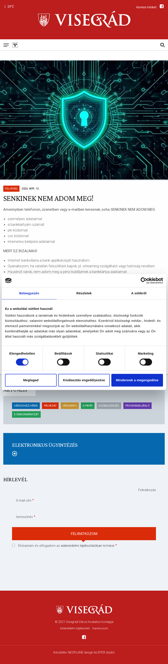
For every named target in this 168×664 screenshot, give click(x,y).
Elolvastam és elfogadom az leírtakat (66, 546)
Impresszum (100, 628)
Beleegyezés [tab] (29, 293)
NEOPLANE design (80, 652)
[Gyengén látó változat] (15, 44)
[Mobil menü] (6, 44)
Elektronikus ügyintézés (44, 445)
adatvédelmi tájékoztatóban (81, 546)
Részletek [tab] (84, 293)
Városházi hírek (26, 405)
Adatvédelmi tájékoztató (75, 628)
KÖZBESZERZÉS (109, 405)
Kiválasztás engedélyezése (84, 380)
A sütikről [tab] (139, 293)
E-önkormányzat (26, 414)
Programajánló (137, 405)
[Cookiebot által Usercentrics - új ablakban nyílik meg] (144, 280)
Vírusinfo (70, 405)
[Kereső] (162, 44)
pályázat (50, 405)
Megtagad (30, 380)
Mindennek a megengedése (137, 380)
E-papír (88, 405)
